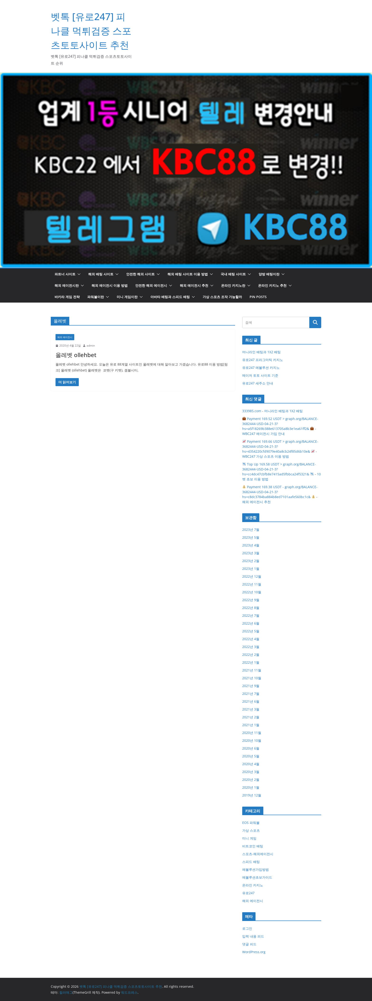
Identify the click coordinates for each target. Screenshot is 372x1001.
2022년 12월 (251, 576)
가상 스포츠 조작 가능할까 (222, 297)
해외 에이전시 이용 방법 (110, 285)
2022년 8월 (250, 607)
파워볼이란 (95, 297)
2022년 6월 (250, 623)
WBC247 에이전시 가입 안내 (263, 433)
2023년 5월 (250, 537)
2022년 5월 (250, 631)
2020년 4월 (250, 764)
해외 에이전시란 (67, 285)
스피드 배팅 (251, 861)
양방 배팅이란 (269, 274)
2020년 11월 (251, 732)
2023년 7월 (250, 529)
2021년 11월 (251, 670)
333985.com (251, 411)
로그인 (247, 928)
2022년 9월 (250, 600)
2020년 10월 (251, 740)
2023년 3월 (250, 553)
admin (91, 346)
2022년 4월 (250, 639)
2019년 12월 (251, 795)
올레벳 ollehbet (76, 355)
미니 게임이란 (127, 297)
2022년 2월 (250, 654)
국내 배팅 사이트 (233, 274)
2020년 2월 (250, 779)
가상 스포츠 (251, 830)
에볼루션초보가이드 (257, 877)
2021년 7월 (250, 693)
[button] (78, 274)
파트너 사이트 (65, 274)
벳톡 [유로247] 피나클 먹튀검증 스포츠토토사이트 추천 (91, 30)
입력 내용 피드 (253, 936)
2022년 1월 (250, 662)
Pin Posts (258, 297)
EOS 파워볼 (251, 822)
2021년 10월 (251, 678)
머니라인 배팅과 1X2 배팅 (261, 352)
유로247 (248, 893)
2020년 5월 (250, 756)
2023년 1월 (250, 568)
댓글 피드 (249, 944)
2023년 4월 (250, 545)
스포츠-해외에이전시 (257, 854)
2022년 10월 (251, 592)
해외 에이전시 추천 (194, 285)
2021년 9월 (250, 686)
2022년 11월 (251, 584)
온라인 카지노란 (233, 285)
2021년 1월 (250, 725)
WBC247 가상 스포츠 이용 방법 (265, 456)
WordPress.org (253, 952)
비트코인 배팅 (252, 846)
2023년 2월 (250, 561)
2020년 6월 (250, 748)
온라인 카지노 (252, 885)
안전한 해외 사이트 (140, 274)
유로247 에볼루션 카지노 (261, 367)
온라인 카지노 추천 (272, 285)
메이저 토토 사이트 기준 (260, 375)
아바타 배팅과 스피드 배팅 (170, 297)
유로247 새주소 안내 (257, 383)
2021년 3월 (250, 709)
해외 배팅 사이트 (100, 274)
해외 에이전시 (64, 337)
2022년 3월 (250, 646)
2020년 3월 (250, 771)
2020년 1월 (250, 787)
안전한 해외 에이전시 (151, 285)
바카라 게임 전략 (67, 297)
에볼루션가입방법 (255, 869)
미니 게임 (249, 838)
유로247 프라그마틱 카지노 (262, 360)
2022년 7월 (250, 615)
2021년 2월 (250, 717)
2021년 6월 (250, 701)
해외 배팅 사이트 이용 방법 (187, 274)
